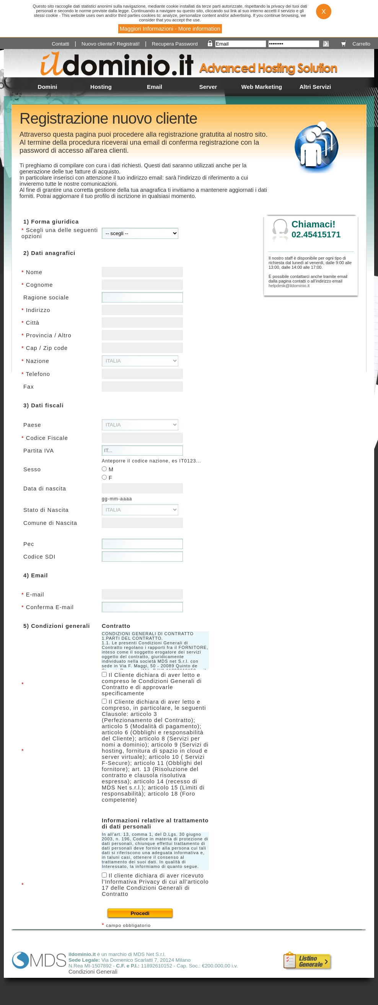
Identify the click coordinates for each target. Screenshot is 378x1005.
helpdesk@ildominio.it (289, 285)
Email (154, 86)
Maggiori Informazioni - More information (170, 29)
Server (208, 86)
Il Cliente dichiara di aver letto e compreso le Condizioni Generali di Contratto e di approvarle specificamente (152, 684)
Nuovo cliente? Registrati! (110, 44)
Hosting (101, 86)
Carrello (361, 44)
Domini (47, 86)
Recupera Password (175, 44)
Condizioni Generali (92, 972)
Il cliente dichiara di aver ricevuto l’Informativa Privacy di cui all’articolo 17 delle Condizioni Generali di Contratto (155, 885)
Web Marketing (261, 86)
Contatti (60, 44)
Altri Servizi (315, 86)
